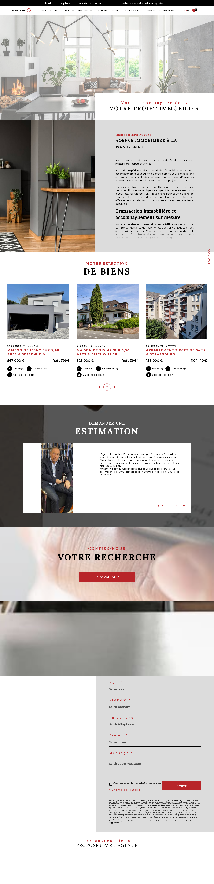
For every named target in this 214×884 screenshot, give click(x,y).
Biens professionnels (126, 10)
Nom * (116, 684)
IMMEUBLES (85, 10)
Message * (121, 754)
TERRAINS (102, 10)
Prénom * (120, 701)
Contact (209, 256)
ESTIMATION (166, 10)
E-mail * (118, 736)
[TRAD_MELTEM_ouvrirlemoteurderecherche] (21, 10)
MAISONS (69, 10)
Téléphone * (123, 719)
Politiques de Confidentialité (150, 823)
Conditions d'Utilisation (174, 823)
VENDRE (150, 10)
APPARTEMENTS (50, 10)
